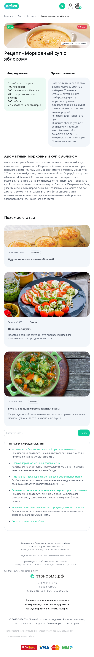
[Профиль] (70, 8)
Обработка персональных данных (56, 630)
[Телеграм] (62, 6)
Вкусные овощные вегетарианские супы (34, 408)
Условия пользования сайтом (19, 636)
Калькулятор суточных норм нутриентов (47, 604)
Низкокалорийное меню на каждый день (36, 463)
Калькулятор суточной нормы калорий (47, 608)
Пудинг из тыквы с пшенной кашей (31, 259)
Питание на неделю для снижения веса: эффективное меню (47, 476)
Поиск (84, 432)
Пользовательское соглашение (21, 630)
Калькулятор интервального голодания (47, 600)
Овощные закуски (19, 329)
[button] (78, 6)
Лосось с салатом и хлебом (28, 521)
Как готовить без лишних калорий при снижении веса (44, 449)
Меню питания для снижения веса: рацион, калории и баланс (48, 507)
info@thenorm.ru (47, 586)
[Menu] (86, 6)
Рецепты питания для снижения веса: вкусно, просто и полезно (49, 490)
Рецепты (35, 252)
